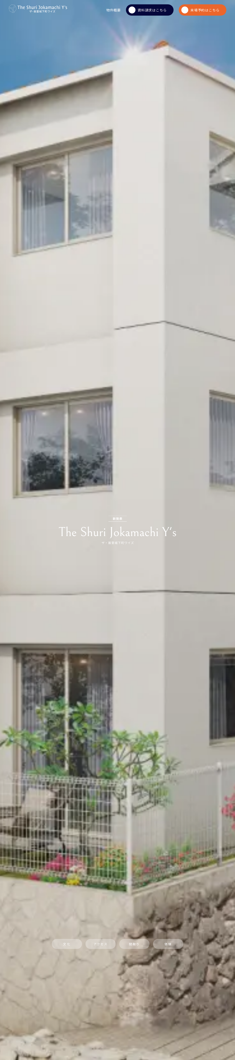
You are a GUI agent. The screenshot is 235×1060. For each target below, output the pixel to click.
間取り (134, 944)
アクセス (100, 944)
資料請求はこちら (148, 10)
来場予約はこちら (200, 10)
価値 (168, 944)
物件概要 (113, 10)
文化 (67, 944)
